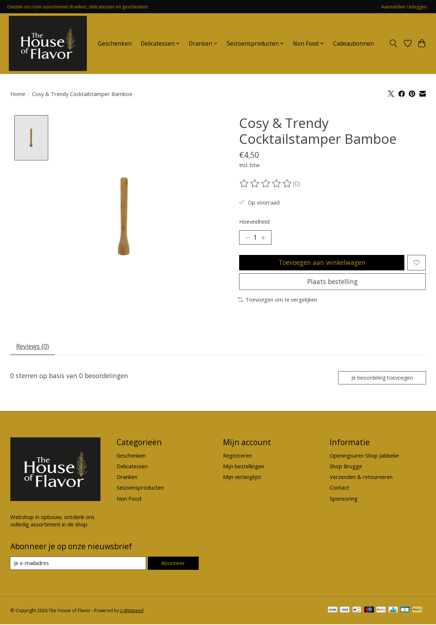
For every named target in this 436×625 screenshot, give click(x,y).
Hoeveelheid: (254, 221)
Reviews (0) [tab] (32, 346)
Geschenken (115, 43)
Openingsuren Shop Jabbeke (364, 456)
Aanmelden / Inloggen (404, 7)
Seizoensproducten (140, 488)
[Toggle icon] (393, 43)
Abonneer (173, 564)
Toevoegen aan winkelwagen (321, 262)
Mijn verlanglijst (242, 478)
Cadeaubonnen (353, 43)
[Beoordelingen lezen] (266, 183)
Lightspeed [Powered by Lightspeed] (131, 611)
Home (17, 93)
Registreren (237, 456)
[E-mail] (78, 564)
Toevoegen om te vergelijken (278, 300)
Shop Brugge (346, 467)
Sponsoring (344, 499)
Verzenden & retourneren (361, 478)
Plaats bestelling (332, 281)
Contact (339, 488)
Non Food (129, 499)
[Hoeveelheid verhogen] (263, 237)
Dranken (127, 478)
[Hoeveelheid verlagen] (247, 237)
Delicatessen (132, 467)
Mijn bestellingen (243, 467)
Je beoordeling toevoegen (381, 378)
